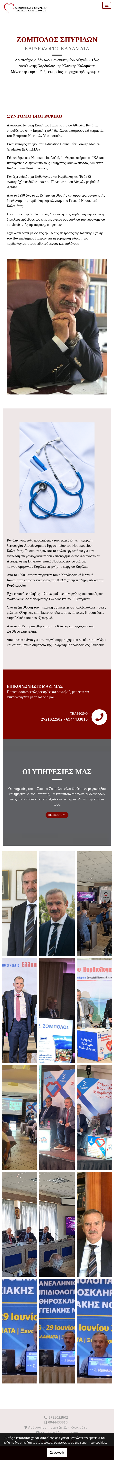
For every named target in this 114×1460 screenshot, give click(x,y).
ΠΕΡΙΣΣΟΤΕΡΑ (57, 815)
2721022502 (58, 1417)
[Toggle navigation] (106, 5)
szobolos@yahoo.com (59, 1432)
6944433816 (58, 1422)
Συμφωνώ (57, 1452)
